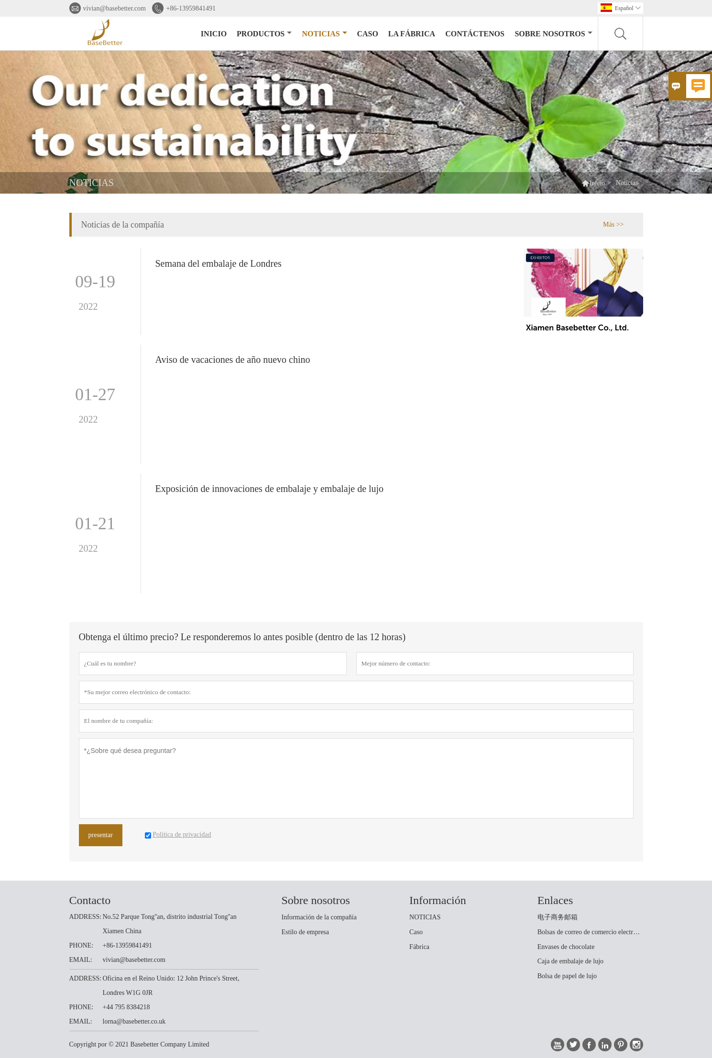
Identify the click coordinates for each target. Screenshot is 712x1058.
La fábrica (411, 34)
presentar (100, 835)
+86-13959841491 (191, 8)
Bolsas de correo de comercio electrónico (590, 932)
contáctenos (474, 34)
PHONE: (81, 945)
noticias (324, 34)
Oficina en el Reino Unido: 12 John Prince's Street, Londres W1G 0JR (171, 985)
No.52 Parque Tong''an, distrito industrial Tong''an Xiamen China (170, 924)
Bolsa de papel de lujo (567, 976)
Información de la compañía (319, 917)
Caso (367, 34)
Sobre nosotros (553, 34)
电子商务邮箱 (557, 917)
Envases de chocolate (566, 946)
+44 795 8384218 (126, 1007)
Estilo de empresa (305, 932)
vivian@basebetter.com (114, 8)
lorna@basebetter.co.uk (134, 1021)
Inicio (214, 34)
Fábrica (419, 946)
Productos (264, 34)
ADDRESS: (85, 916)
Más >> (613, 224)
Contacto (90, 900)
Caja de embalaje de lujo (570, 961)
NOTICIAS (424, 917)
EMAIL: (80, 959)
